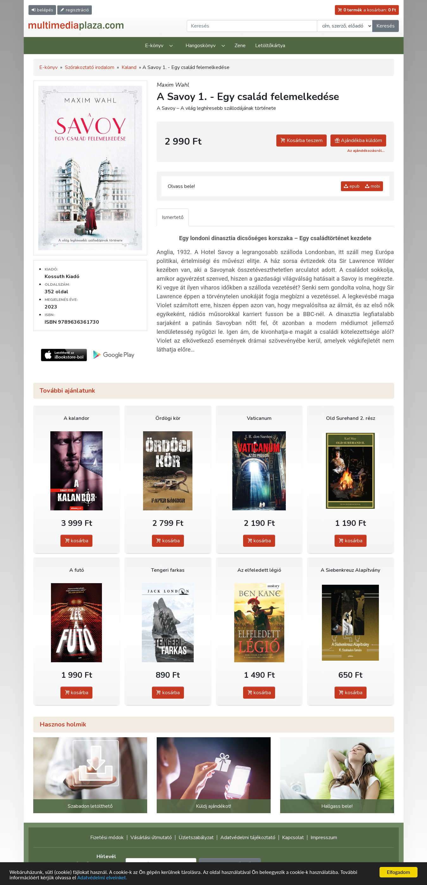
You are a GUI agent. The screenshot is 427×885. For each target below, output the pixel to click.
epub (352, 186)
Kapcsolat (293, 837)
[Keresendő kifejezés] (252, 26)
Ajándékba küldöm (358, 140)
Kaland (129, 67)
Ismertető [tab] (173, 217)
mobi (372, 186)
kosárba (76, 540)
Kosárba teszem (301, 140)
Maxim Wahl (173, 85)
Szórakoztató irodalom (89, 67)
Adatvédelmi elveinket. (102, 878)
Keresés (385, 25)
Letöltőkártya (270, 45)
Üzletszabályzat (196, 837)
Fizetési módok (107, 837)
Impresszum (324, 837)
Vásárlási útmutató (151, 837)
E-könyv (154, 45)
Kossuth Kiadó (62, 276)
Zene (240, 45)
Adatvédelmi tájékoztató (247, 837)
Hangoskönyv (200, 45)
